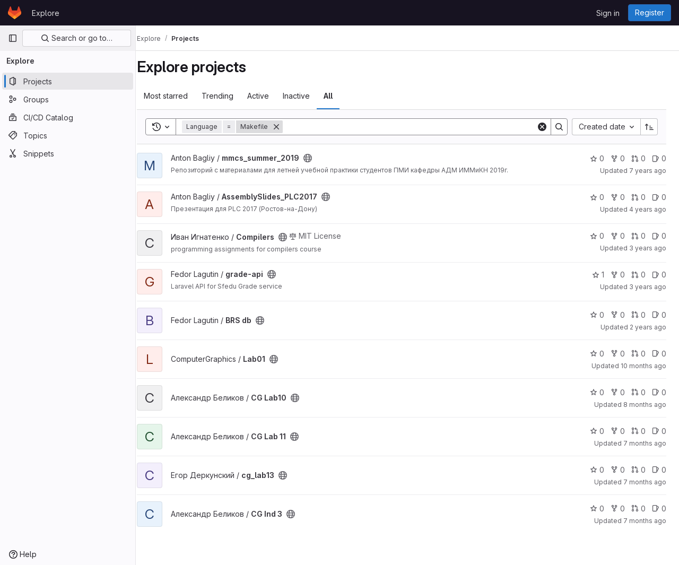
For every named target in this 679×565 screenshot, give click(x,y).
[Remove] (288, 126)
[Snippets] (67, 153)
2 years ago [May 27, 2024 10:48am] (648, 327)
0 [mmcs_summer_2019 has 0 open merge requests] (638, 158)
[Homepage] (14, 12)
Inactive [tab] (307, 95)
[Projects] (67, 81)
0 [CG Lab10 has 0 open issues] (659, 392)
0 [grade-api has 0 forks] (618, 274)
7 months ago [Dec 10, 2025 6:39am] (644, 482)
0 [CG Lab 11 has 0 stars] (597, 431)
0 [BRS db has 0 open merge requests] (638, 314)
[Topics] (67, 135)
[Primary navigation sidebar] (12, 38)
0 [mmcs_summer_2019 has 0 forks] (618, 158)
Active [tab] (270, 95)
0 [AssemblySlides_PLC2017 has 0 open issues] (659, 197)
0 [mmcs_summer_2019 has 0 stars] (597, 158)
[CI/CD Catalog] (67, 117)
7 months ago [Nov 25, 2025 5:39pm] (644, 443)
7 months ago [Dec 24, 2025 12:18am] (644, 521)
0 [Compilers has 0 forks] (618, 235)
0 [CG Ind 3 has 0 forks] (618, 508)
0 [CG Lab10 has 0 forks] (618, 392)
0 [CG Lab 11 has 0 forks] (618, 431)
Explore (45, 13)
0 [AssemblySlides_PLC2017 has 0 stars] (597, 197)
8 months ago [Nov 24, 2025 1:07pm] (644, 404)
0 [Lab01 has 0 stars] (597, 353)
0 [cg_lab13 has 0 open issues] (659, 469)
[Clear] (542, 126)
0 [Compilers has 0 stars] (597, 235)
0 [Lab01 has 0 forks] (618, 353)
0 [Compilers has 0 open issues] (659, 235)
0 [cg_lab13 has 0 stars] (597, 469)
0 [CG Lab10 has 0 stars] (597, 392)
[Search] (415, 126)
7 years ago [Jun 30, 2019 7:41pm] (647, 171)
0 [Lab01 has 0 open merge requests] (638, 353)
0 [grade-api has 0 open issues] (659, 274)
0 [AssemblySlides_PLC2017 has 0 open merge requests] (638, 197)
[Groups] (67, 99)
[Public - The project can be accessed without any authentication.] (319, 158)
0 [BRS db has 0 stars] (597, 314)
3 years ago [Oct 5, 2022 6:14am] (647, 248)
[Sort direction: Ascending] (649, 126)
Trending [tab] (229, 95)
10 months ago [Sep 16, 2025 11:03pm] (643, 366)
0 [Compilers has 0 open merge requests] (638, 235)
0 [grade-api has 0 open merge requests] (638, 274)
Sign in (608, 13)
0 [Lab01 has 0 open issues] (659, 353)
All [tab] (339, 95)
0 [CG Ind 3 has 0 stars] (597, 508)
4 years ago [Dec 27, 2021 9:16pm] (647, 209)
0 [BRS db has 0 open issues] (659, 314)
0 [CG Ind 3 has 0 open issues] (659, 508)
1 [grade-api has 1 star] (598, 274)
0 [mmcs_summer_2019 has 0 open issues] (659, 158)
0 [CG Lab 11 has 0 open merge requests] (638, 431)
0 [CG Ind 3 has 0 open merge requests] (638, 508)
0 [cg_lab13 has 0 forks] (618, 469)
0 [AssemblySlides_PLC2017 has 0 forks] (618, 197)
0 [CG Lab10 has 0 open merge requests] (638, 392)
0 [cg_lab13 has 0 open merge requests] (638, 469)
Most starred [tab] (177, 95)
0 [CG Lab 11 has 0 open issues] (659, 431)
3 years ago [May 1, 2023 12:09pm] (647, 287)
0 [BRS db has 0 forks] (618, 314)
